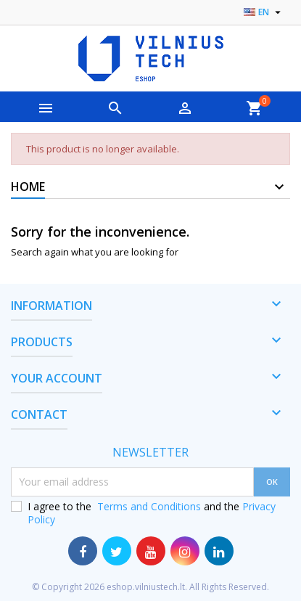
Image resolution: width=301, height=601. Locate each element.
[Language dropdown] (264, 12)
